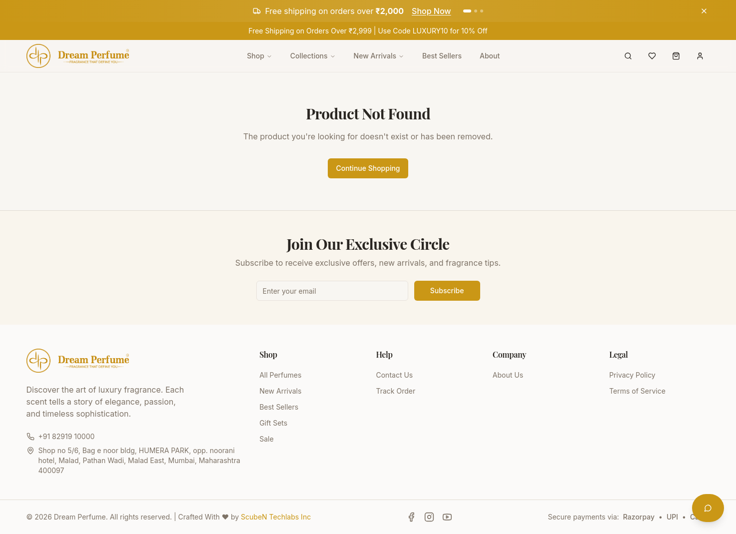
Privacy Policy (632, 375)
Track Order (395, 391)
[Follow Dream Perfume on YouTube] (447, 517)
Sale (266, 439)
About (490, 55)
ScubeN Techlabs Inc (276, 517)
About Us (508, 375)
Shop (259, 55)
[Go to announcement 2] (475, 10)
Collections (313, 55)
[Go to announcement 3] (481, 10)
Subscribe (447, 290)
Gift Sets (273, 423)
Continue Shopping (368, 168)
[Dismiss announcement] (704, 11)
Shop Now (431, 11)
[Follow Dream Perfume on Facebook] (411, 517)
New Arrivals (379, 55)
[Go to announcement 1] (467, 10)
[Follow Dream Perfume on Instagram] (429, 517)
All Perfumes (280, 375)
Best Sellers (442, 55)
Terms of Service (637, 391)
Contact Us (394, 375)
